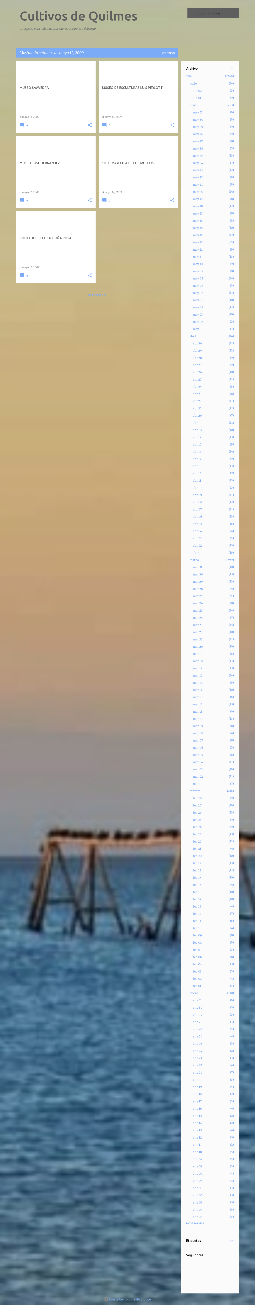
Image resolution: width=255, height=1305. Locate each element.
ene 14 (197, 1123)
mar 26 (198, 603)
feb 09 (197, 935)
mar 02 (198, 776)
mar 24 (198, 618)
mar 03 (198, 769)
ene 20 (197, 1080)
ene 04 (197, 1195)
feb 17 (197, 877)
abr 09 (197, 495)
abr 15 (197, 452)
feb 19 (197, 863)
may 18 (198, 206)
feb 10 (197, 928)
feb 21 (197, 849)
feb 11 (197, 921)
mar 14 (197, 690)
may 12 (198, 249)
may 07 (198, 286)
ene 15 (197, 1116)
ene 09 (197, 1159)
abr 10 (197, 488)
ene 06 (197, 1181)
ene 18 (197, 1094)
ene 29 (197, 1015)
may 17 (197, 213)
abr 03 (197, 538)
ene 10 (197, 1152)
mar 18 (198, 661)
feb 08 (197, 942)
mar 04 (198, 762)
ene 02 (197, 1210)
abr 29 (197, 350)
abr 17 (197, 437)
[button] (89, 125)
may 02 (198, 322)
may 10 (198, 264)
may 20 (198, 192)
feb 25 (197, 820)
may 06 (198, 293)
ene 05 (197, 1188)
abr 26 (197, 372)
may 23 (198, 170)
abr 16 (197, 444)
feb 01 (197, 986)
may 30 (198, 119)
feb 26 (197, 813)
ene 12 (197, 1137)
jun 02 (197, 91)
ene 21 (197, 1072)
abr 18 (197, 430)
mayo (193, 105)
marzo (194, 560)
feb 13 (197, 906)
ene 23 (197, 1058)
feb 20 (197, 856)
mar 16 (197, 675)
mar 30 (198, 574)
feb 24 (197, 827)
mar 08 (198, 733)
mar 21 (197, 639)
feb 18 (197, 870)
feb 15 (197, 892)
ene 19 (197, 1087)
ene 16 (197, 1108)
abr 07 (197, 509)
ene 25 (197, 1044)
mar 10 (197, 719)
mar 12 (197, 704)
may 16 (198, 221)
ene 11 (197, 1145)
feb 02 (197, 979)
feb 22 (197, 841)
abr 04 (197, 531)
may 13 (198, 242)
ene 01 (197, 1217)
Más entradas (97, 295)
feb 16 (197, 885)
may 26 (198, 148)
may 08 (198, 278)
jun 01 (197, 98)
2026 (189, 76)
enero (193, 993)
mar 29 (198, 582)
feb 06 (197, 957)
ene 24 (197, 1051)
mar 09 (198, 726)
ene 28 (197, 1022)
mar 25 (198, 610)
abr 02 (197, 545)
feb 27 (197, 805)
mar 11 (197, 711)
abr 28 (197, 358)
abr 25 (197, 379)
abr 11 (197, 480)
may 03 (198, 314)
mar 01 (197, 784)
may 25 (198, 156)
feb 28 (197, 798)
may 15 (198, 228)
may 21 (198, 184)
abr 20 (197, 415)
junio (193, 83)
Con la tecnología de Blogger (127, 1299)
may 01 (198, 329)
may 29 (198, 127)
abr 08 (197, 502)
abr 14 (197, 459)
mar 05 (198, 755)
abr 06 (197, 517)
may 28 (198, 134)
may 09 (198, 271)
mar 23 (197, 625)
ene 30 (197, 1007)
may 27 (198, 141)
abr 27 (197, 365)
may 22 (198, 177)
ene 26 (197, 1036)
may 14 (198, 235)
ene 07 (197, 1173)
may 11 (197, 257)
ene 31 (197, 1000)
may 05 (198, 300)
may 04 (198, 307)
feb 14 (197, 899)
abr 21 (197, 408)
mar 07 (198, 740)
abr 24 (197, 387)
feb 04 (197, 964)
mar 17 (197, 668)
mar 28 (198, 589)
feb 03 (197, 971)
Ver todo (168, 53)
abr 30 (197, 343)
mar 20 (198, 646)
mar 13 (197, 697)
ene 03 (197, 1202)
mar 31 (197, 567)
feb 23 (197, 834)
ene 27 (197, 1029)
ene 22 (197, 1065)
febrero (195, 791)
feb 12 (197, 914)
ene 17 (197, 1101)
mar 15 (198, 683)
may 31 (197, 112)
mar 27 (198, 596)
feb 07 (197, 950)
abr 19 (197, 423)
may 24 (198, 163)
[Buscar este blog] (217, 13)
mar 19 (197, 654)
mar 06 (198, 748)
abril (192, 336)
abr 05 (197, 524)
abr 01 (197, 553)
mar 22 (198, 632)
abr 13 (197, 466)
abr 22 (197, 401)
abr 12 (197, 473)
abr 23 (197, 394)
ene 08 (197, 1166)
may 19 (198, 199)
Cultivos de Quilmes (78, 15)
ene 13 (197, 1130)
